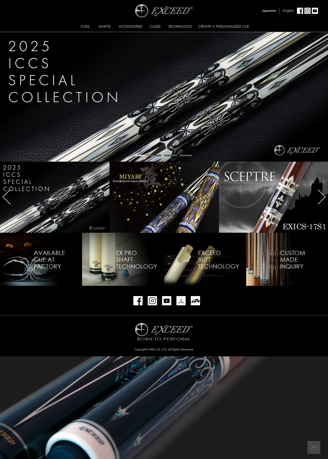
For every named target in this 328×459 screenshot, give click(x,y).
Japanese (269, 11)
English (288, 11)
